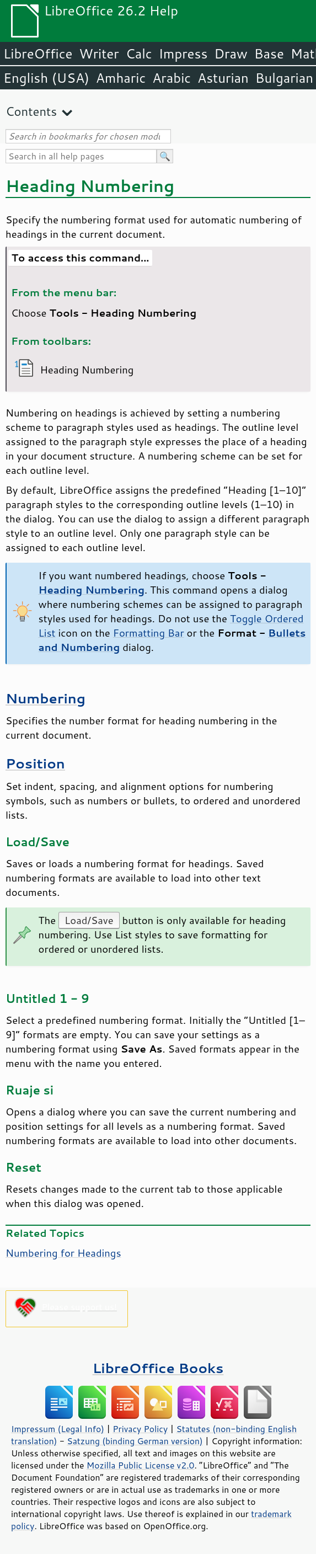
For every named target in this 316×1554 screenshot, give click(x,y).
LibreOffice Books (158, 1367)
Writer (99, 53)
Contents (31, 111)
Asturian (223, 77)
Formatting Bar (148, 633)
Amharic (121, 77)
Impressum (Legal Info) (57, 1429)
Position (35, 763)
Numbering (45, 698)
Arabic (171, 77)
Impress (183, 53)
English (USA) (46, 77)
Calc (139, 53)
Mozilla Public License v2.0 (141, 1465)
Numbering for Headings (63, 1253)
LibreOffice (37, 53)
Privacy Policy (140, 1429)
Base (269, 53)
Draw (230, 53)
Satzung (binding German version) (135, 1441)
